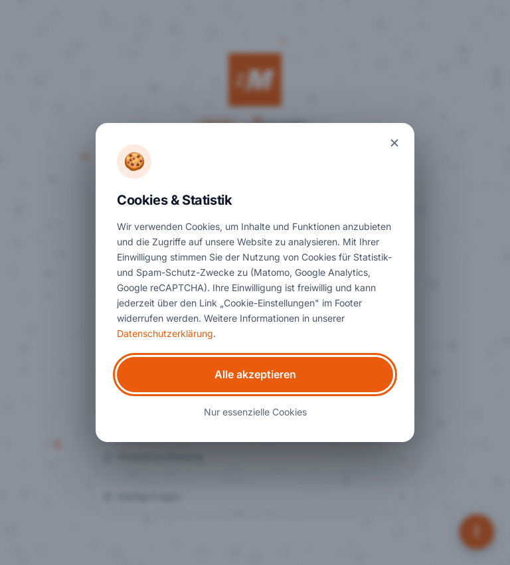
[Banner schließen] (394, 143)
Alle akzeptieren (255, 374)
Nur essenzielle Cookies (255, 411)
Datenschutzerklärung (165, 333)
